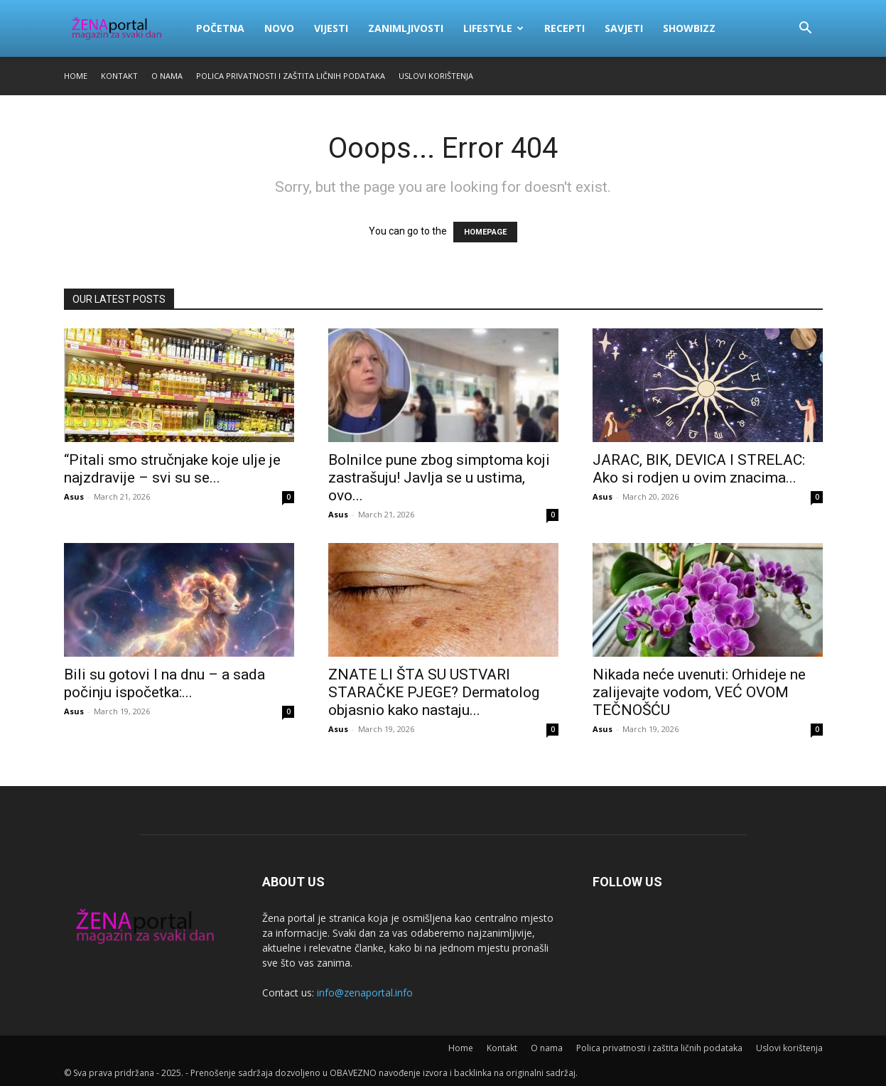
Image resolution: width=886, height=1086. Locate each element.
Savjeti (624, 28)
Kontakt (119, 75)
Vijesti (331, 28)
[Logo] (125, 28)
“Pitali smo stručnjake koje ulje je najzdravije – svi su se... (172, 468)
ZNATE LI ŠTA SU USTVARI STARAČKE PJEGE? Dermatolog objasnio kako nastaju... (433, 692)
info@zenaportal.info (365, 992)
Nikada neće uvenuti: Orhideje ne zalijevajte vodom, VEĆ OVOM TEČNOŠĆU (699, 692)
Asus (74, 496)
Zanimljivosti (405, 28)
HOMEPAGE (485, 232)
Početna (220, 28)
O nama (167, 75)
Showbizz (689, 28)
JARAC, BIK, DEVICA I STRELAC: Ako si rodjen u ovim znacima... (699, 468)
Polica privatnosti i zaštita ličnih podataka (290, 75)
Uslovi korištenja (436, 75)
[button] (806, 29)
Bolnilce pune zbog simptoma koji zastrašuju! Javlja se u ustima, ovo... (439, 477)
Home (75, 75)
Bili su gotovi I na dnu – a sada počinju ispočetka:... (164, 683)
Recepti (564, 28)
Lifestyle (493, 28)
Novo (279, 28)
